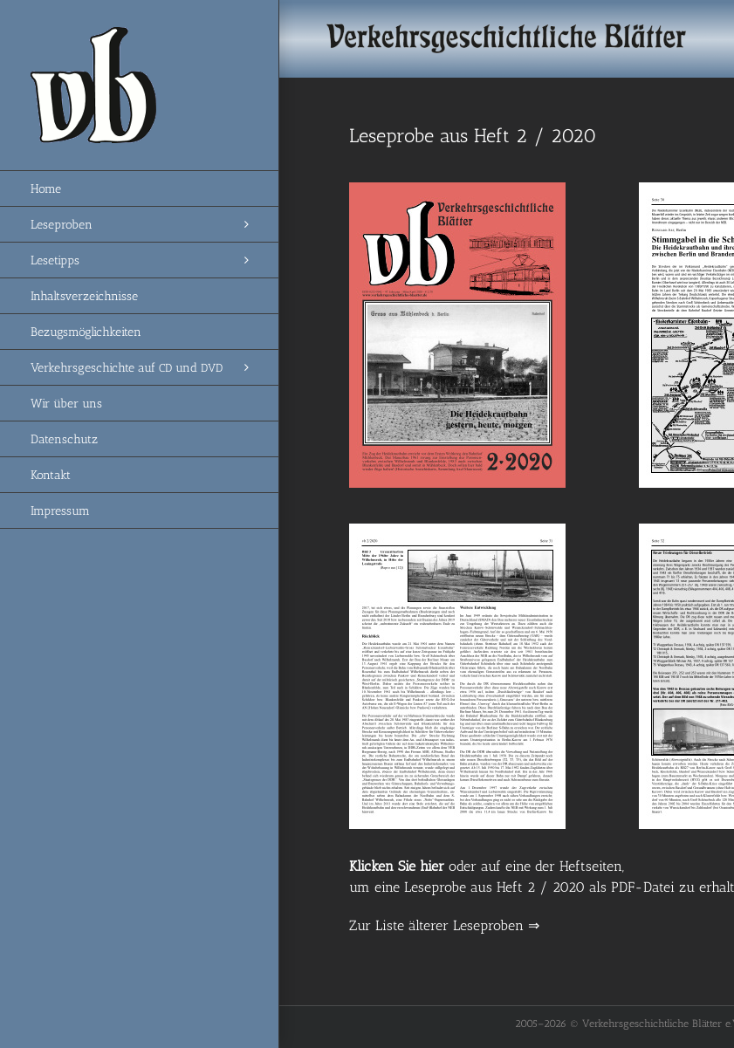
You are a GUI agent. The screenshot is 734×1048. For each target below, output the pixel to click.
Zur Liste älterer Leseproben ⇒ (444, 925)
